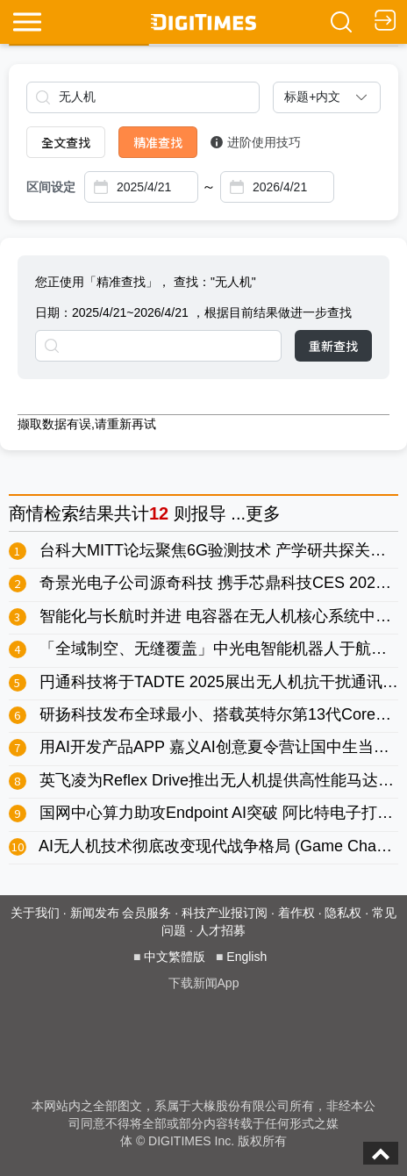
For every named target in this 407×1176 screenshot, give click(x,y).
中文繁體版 (174, 957)
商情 (26, 513)
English (246, 957)
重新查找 (333, 346)
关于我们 (35, 913)
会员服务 (146, 913)
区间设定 (50, 187)
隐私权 (343, 913)
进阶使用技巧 (256, 142)
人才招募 (221, 930)
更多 (263, 513)
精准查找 (157, 142)
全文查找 (65, 142)
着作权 (296, 913)
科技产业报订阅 (225, 913)
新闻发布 (94, 913)
